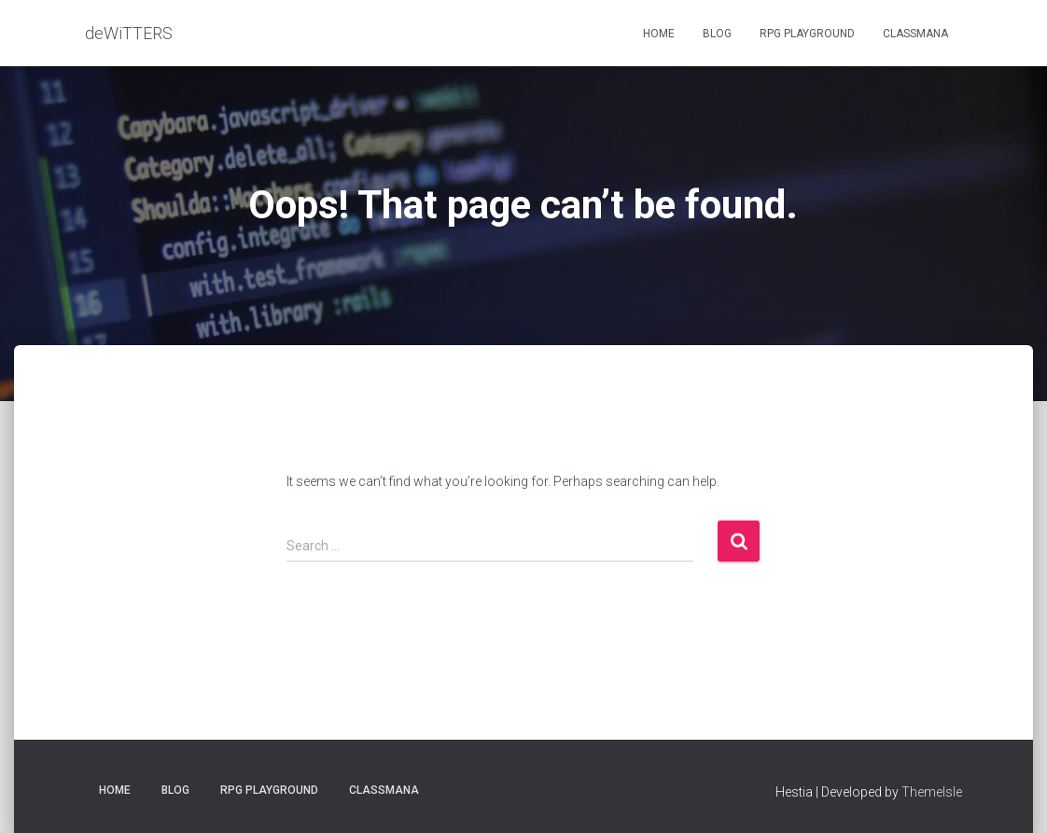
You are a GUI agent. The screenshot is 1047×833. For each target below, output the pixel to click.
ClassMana (915, 33)
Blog (717, 33)
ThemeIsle (931, 791)
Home (659, 33)
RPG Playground (807, 33)
